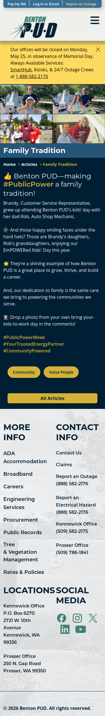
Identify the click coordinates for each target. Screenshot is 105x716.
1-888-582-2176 (32, 76)
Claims (64, 465)
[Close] (98, 49)
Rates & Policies (23, 572)
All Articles (53, 398)
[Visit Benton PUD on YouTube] (80, 629)
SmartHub (21, 70)
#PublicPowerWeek (24, 337)
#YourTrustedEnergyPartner (33, 344)
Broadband (17, 474)
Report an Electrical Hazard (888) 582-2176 (76, 505)
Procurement (20, 520)
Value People (61, 372)
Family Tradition (60, 164)
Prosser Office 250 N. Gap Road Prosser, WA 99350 (24, 663)
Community (24, 372)
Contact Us (68, 453)
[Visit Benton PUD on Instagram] (78, 618)
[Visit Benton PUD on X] (93, 618)
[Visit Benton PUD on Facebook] (62, 618)
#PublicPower (28, 185)
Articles (29, 164)
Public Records (22, 533)
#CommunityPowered (26, 351)
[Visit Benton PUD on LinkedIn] (65, 629)
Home (9, 164)
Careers (13, 487)
